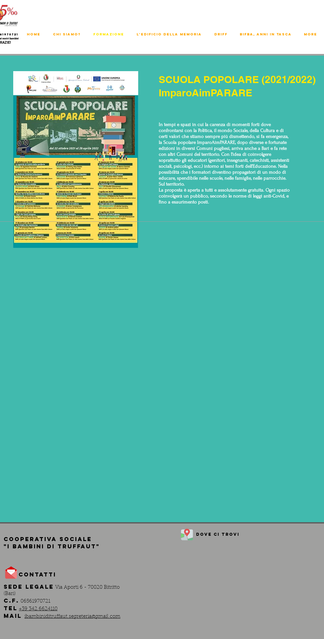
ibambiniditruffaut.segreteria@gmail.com (72, 616)
